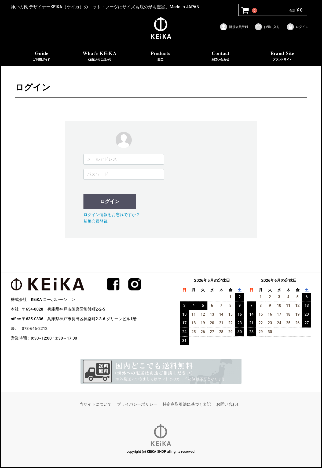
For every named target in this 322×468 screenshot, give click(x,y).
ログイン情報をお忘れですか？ (111, 214)
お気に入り (267, 27)
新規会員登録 (233, 27)
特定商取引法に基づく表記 (187, 404)
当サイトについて (95, 404)
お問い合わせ (228, 404)
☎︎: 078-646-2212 (29, 328)
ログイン (297, 27)
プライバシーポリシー (137, 404)
